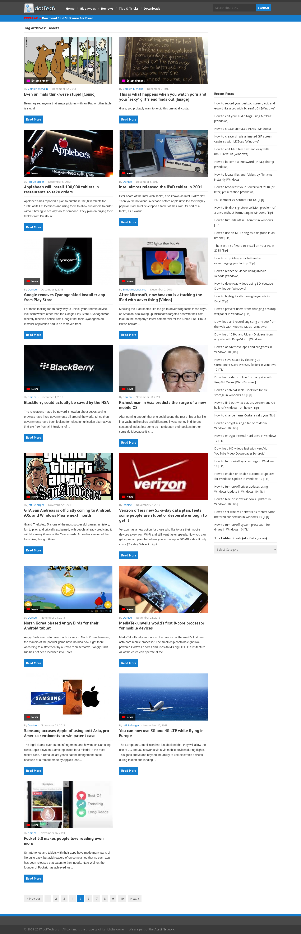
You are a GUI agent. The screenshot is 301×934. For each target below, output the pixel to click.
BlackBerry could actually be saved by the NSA (66, 402)
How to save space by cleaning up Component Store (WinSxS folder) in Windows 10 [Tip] (245, 365)
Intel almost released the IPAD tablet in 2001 (160, 187)
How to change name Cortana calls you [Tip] (244, 415)
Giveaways (88, 8)
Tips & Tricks (129, 8)
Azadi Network (164, 929)
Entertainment (40, 80)
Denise (127, 182)
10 (122, 899)
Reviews (107, 8)
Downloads (152, 8)
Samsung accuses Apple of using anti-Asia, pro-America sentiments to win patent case (67, 733)
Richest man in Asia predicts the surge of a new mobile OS (162, 405)
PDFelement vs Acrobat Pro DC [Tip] (239, 200)
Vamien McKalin (38, 89)
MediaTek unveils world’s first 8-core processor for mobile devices (161, 625)
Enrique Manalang (134, 289)
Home (70, 8)
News (34, 173)
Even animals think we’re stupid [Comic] (60, 94)
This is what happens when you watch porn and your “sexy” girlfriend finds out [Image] (162, 96)
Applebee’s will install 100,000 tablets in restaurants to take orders (61, 189)
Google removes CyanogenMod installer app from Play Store (64, 297)
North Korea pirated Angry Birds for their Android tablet (61, 625)
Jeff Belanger (36, 182)
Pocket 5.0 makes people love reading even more (64, 841)
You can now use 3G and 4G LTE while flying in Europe (161, 733)
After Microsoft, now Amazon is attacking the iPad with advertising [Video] (160, 297)
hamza (32, 397)
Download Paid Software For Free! (67, 18)
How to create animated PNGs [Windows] (242, 129)
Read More (33, 119)
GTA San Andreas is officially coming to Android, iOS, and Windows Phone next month (67, 512)
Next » (134, 899)
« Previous (34, 899)
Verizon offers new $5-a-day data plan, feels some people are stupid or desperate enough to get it (163, 515)
